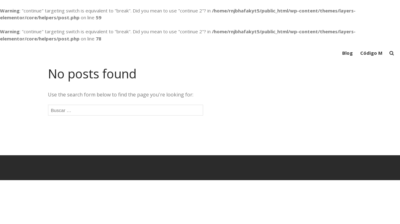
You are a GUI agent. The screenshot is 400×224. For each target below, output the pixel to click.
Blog (347, 53)
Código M (371, 53)
